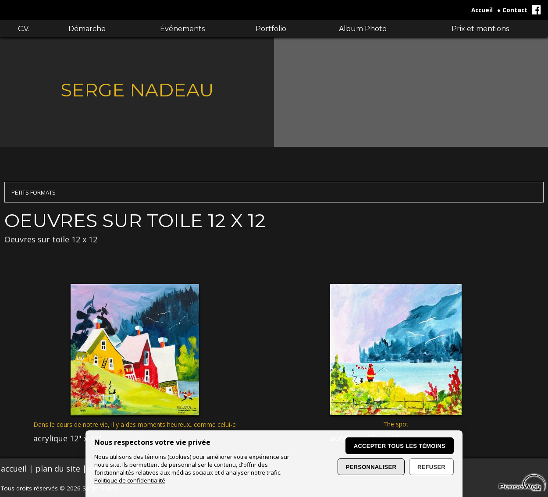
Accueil (482, 10)
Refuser (431, 467)
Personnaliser (371, 467)
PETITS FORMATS (33, 192)
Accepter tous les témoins (399, 446)
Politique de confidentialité (129, 480)
